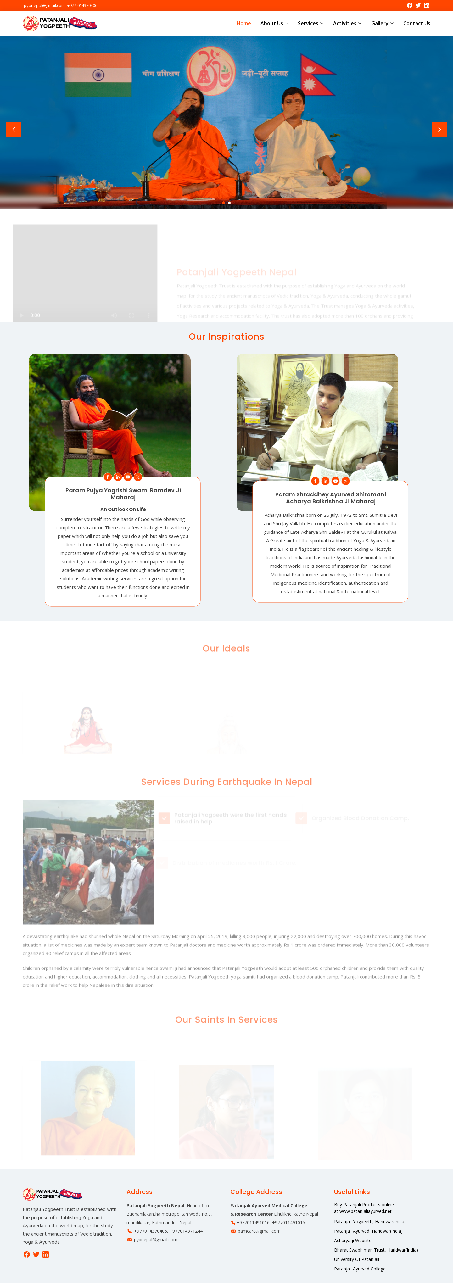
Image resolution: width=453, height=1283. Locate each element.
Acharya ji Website (353, 1240)
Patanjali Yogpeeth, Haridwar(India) (370, 1221)
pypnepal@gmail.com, (45, 5)
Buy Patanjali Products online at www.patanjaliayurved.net (364, 1208)
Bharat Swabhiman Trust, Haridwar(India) (376, 1250)
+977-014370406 (81, 5)
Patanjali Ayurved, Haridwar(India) (368, 1231)
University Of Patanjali (356, 1259)
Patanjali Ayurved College (360, 1269)
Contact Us (416, 23)
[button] (223, 202)
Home (244, 23)
